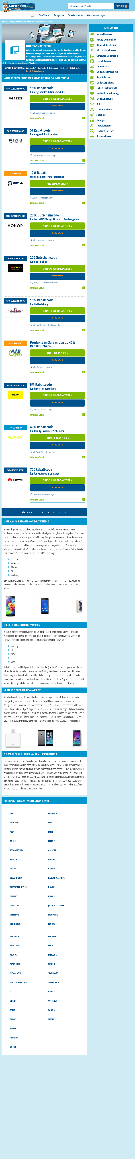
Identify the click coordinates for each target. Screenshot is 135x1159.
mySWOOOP (15, 963)
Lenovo (51, 923)
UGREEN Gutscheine (42, 112)
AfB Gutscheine (41, 367)
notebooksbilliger (18, 982)
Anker (13, 841)
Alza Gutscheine (41, 197)
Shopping (100, 115)
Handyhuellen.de (56, 877)
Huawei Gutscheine (42, 494)
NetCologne (15, 973)
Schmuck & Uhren (104, 109)
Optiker (100, 104)
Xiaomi (51, 1019)
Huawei (51, 896)
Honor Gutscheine (42, 240)
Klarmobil (53, 914)
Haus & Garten (103, 77)
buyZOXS (14, 868)
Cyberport (15, 914)
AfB (11, 813)
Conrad (13, 896)
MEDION (13, 954)
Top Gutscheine (75, 15)
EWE (50, 822)
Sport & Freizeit (103, 125)
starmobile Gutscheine (43, 155)
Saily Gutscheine (41, 409)
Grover (51, 868)
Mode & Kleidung (104, 98)
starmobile (53, 982)
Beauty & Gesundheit (106, 39)
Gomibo (51, 859)
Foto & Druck (102, 66)
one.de (13, 1000)
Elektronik (64, 67)
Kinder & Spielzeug (105, 82)
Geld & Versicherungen (107, 72)
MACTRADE (14, 936)
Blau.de (13, 859)
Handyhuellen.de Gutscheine (45, 325)
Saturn (51, 963)
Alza (12, 831)
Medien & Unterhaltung (107, 93)
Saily (50, 945)
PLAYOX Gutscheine (42, 452)
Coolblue (14, 905)
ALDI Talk (14, 822)
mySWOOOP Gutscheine (44, 282)
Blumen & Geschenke (106, 45)
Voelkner (52, 1000)
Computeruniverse (18, 887)
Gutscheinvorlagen (96, 15)
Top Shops (44, 15)
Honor (51, 887)
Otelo (12, 1010)
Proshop (14, 1037)
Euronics (52, 813)
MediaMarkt (15, 945)
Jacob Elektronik (56, 905)
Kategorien (58, 15)
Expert (51, 831)
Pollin (13, 1028)
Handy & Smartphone (35, 71)
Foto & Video (75, 67)
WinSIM (51, 1010)
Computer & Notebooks (48, 67)
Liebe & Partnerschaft (106, 88)
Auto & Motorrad (104, 34)
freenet (51, 841)
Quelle (13, 1046)
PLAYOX (13, 1019)
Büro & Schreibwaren (106, 50)
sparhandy (53, 973)
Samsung (52, 954)
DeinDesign (15, 923)
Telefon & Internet (105, 131)
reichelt (52, 936)
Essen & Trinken (103, 61)
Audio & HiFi (31, 67)
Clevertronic (16, 877)
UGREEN (51, 991)
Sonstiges (100, 120)
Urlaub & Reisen (103, 136)
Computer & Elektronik (107, 55)
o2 (11, 991)
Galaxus (52, 850)
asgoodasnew (16, 850)
